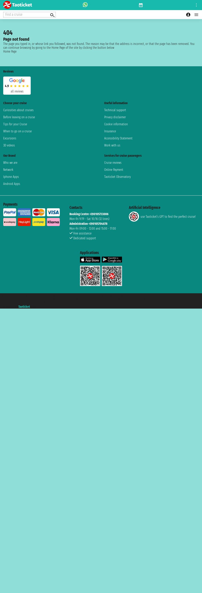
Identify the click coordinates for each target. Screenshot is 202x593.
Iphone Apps (11, 177)
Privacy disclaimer (115, 117)
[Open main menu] (196, 14)
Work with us (112, 145)
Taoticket (24, 307)
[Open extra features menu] (29, 15)
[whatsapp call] (85, 5)
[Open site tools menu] (196, 5)
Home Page (10, 51)
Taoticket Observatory (117, 177)
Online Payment (113, 170)
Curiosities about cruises (18, 110)
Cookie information (116, 124)
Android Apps (11, 184)
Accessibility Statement (118, 138)
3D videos (9, 145)
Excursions (9, 138)
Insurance (110, 131)
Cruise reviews (112, 163)
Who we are (10, 163)
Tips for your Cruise (15, 124)
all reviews (17, 91)
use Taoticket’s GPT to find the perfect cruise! (162, 216)
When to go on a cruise (17, 131)
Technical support (115, 110)
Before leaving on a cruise (19, 117)
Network (8, 170)
